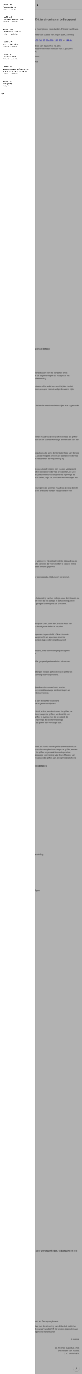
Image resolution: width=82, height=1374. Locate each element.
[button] (41, 687)
